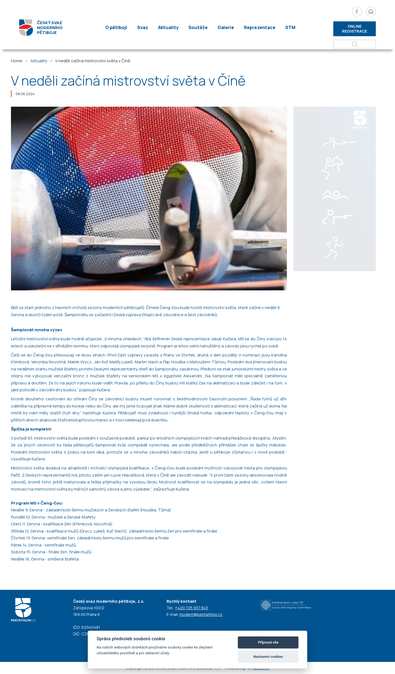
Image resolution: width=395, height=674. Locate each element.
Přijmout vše (268, 642)
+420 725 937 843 (191, 607)
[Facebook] (357, 11)
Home (16, 61)
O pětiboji (118, 27)
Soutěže (197, 27)
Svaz (144, 27)
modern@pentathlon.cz (200, 614)
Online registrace (354, 29)
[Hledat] (354, 44)
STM (287, 27)
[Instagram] (371, 11)
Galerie (223, 27)
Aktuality (168, 27)
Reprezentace (256, 27)
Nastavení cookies (268, 657)
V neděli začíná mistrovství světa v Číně (92, 61)
